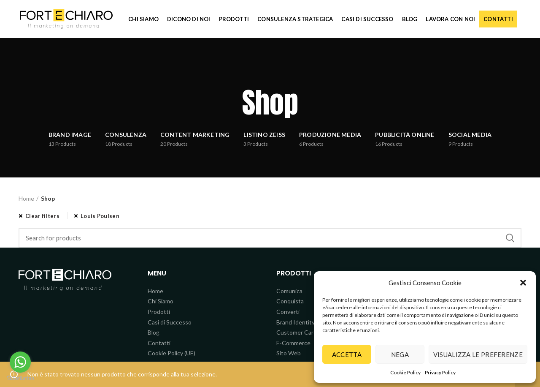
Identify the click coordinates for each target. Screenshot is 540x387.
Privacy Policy (440, 372)
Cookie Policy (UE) (171, 353)
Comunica (289, 290)
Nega (400, 354)
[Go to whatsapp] (20, 362)
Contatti (159, 342)
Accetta (347, 354)
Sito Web (288, 353)
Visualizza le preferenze (478, 354)
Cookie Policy (405, 372)
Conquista (290, 301)
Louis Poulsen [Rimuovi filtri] (100, 216)
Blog (153, 332)
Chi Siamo (160, 301)
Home (26, 198)
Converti (288, 311)
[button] (523, 282)
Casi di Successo (170, 322)
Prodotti (159, 311)
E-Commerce (293, 342)
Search (510, 238)
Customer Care (296, 332)
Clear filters (42, 216)
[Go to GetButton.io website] (20, 378)
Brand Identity (295, 322)
